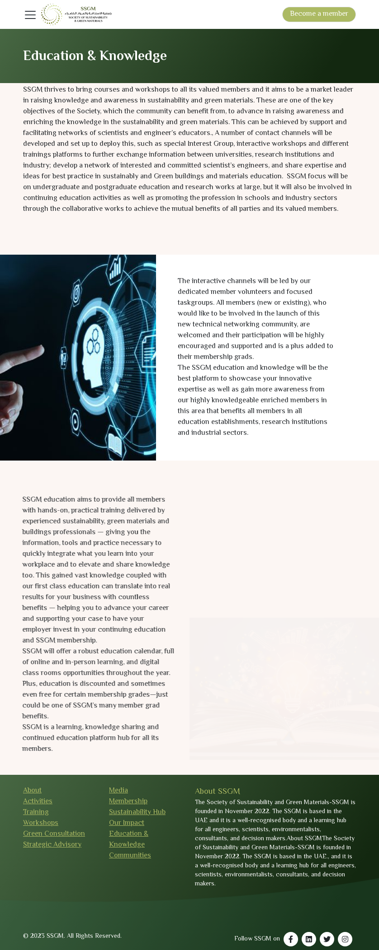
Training (36, 812)
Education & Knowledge (128, 840)
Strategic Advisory (52, 845)
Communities (130, 856)
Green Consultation (54, 834)
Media (118, 790)
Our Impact (126, 823)
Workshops (40, 823)
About (32, 790)
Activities (37, 801)
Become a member (319, 14)
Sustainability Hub (137, 812)
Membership (128, 801)
